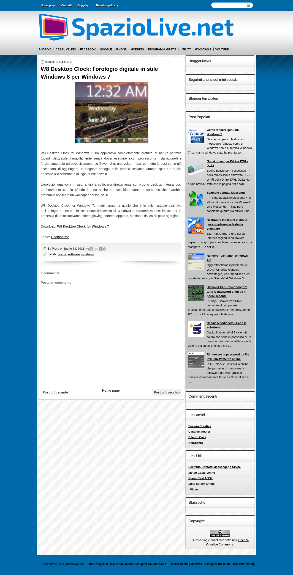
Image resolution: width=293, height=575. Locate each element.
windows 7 (203, 49)
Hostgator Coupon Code (150, 564)
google (106, 49)
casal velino (66, 49)
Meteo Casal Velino (201, 472)
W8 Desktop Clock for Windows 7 (83, 226)
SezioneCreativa (199, 426)
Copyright (83, 5)
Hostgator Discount (217, 564)
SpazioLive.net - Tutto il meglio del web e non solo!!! (99, 564)
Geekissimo (60, 237)
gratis (62, 254)
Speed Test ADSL (200, 478)
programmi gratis (162, 49)
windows (87, 254)
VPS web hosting (243, 564)
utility (186, 49)
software (74, 254)
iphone (121, 49)
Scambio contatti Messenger (227, 192)
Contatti (66, 5)
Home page (48, 5)
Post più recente (55, 392)
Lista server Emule (201, 483)
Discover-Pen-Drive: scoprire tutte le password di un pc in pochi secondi (227, 291)
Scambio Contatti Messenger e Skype (214, 467)
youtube (222, 49)
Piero (56, 248)
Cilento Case (197, 437)
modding (137, 49)
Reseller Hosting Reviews (185, 564)
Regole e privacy (107, 5)
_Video (193, 489)
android (45, 49)
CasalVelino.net (199, 431)
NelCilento (195, 443)
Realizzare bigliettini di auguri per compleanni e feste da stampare (227, 224)
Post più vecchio (167, 392)
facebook (88, 49)
